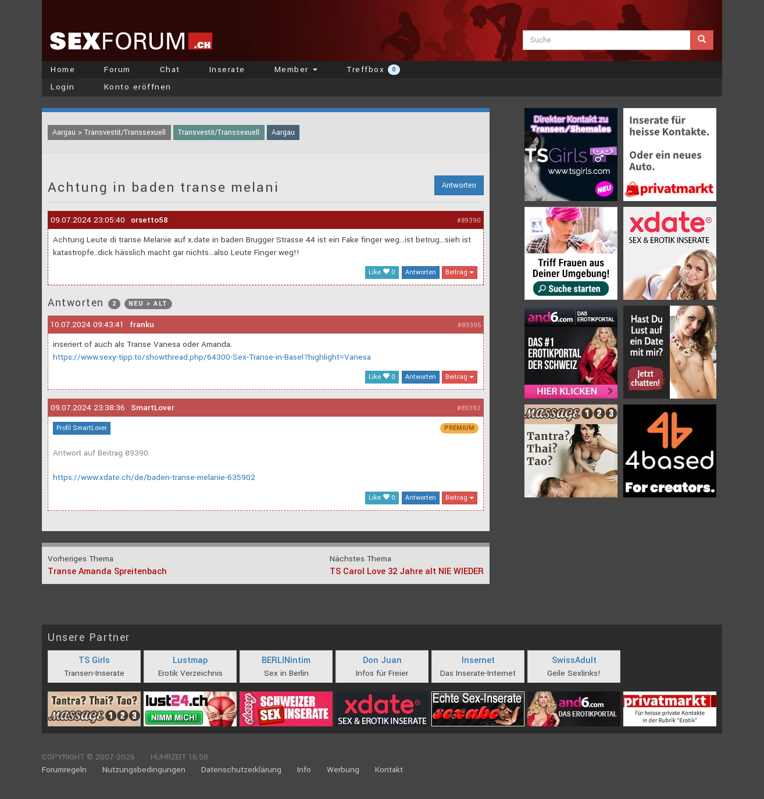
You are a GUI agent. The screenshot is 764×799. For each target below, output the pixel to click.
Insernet (478, 660)
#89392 (469, 408)
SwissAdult (574, 660)
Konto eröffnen (138, 86)
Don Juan (382, 660)
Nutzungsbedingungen (143, 769)
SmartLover (152, 407)
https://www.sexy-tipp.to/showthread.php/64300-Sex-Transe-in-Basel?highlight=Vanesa (212, 357)
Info (304, 769)
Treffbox (373, 69)
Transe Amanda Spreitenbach (107, 571)
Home (63, 69)
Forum (117, 69)
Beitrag (459, 272)
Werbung (343, 769)
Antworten (459, 185)
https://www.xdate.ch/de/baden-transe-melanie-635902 (154, 477)
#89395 (469, 325)
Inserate (227, 69)
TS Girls (94, 660)
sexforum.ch (131, 40)
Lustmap (190, 660)
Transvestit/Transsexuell (218, 132)
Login (63, 86)
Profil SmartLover (81, 428)
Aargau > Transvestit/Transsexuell (109, 132)
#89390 (469, 220)
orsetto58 (149, 219)
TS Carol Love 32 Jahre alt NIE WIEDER (407, 571)
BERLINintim (286, 660)
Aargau (283, 132)
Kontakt (389, 769)
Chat (170, 69)
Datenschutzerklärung (241, 769)
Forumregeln (64, 769)
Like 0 (382, 272)
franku (142, 324)
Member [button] (296, 69)
